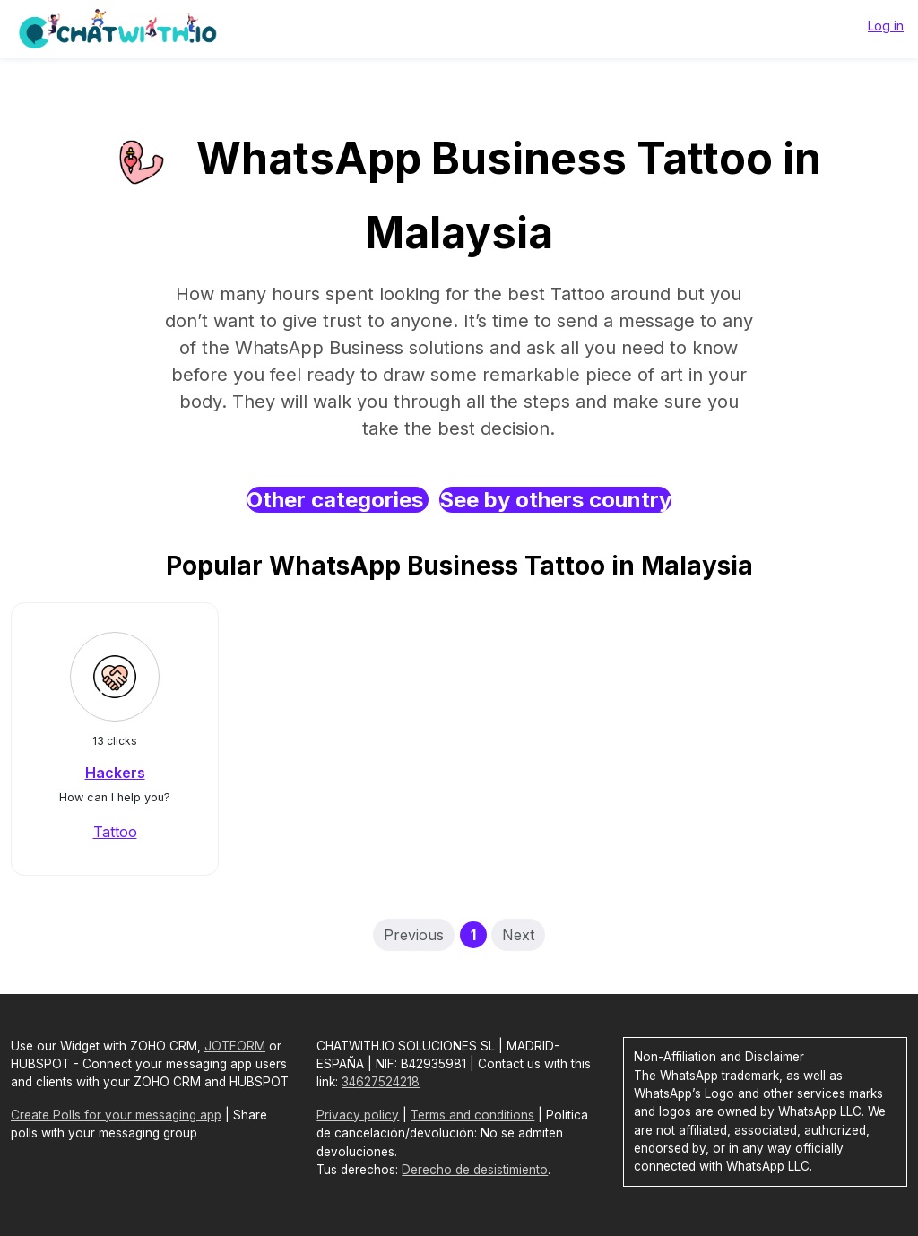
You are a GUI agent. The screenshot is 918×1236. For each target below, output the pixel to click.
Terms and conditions (472, 1115)
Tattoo (115, 832)
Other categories (338, 500)
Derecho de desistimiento (475, 1170)
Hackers (115, 773)
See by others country (555, 500)
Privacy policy (357, 1115)
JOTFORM (234, 1046)
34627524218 (381, 1082)
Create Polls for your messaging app (116, 1115)
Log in (886, 25)
